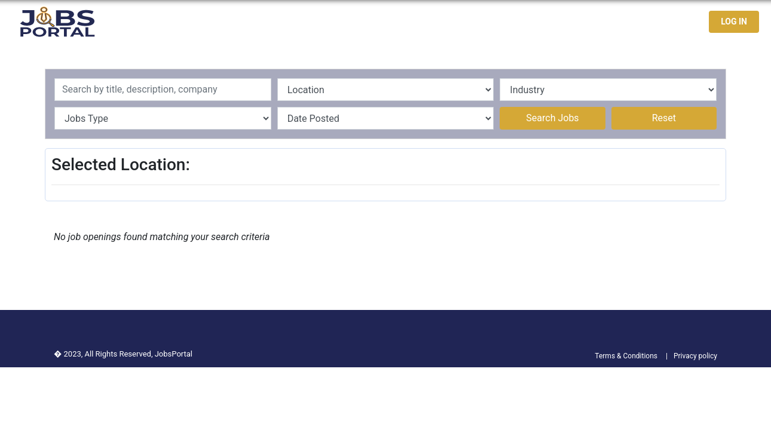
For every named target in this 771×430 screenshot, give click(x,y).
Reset (664, 118)
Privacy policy (695, 356)
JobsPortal (173, 353)
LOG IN (734, 21)
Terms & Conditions (626, 356)
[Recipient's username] (162, 89)
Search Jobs (552, 118)
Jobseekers (600, 22)
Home (481, 22)
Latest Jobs (534, 22)
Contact (656, 22)
